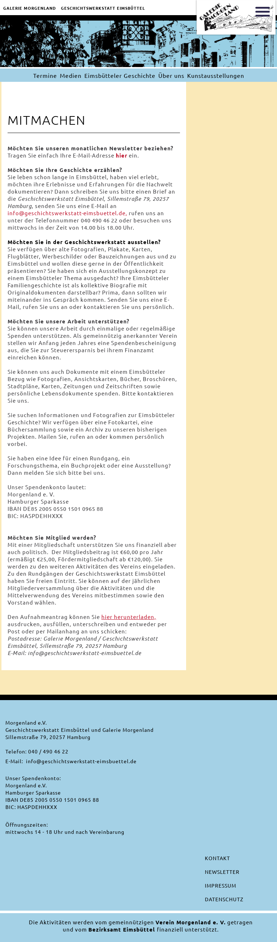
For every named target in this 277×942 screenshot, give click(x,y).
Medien (71, 75)
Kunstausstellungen (215, 75)
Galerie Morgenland (29, 8)
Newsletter (222, 871)
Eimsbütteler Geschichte (119, 75)
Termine (45, 75)
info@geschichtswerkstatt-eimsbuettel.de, (67, 212)
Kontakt (217, 858)
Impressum (220, 885)
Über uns (171, 75)
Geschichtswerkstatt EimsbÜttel (103, 8)
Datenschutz (224, 899)
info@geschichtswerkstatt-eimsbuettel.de (81, 761)
